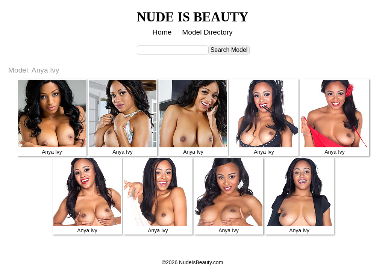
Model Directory (207, 32)
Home (161, 32)
